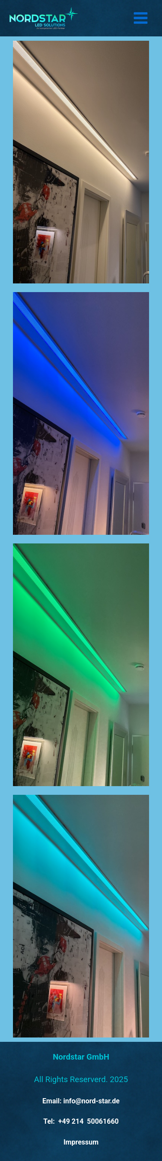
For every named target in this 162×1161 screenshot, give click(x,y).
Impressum (81, 1142)
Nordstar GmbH (81, 1057)
